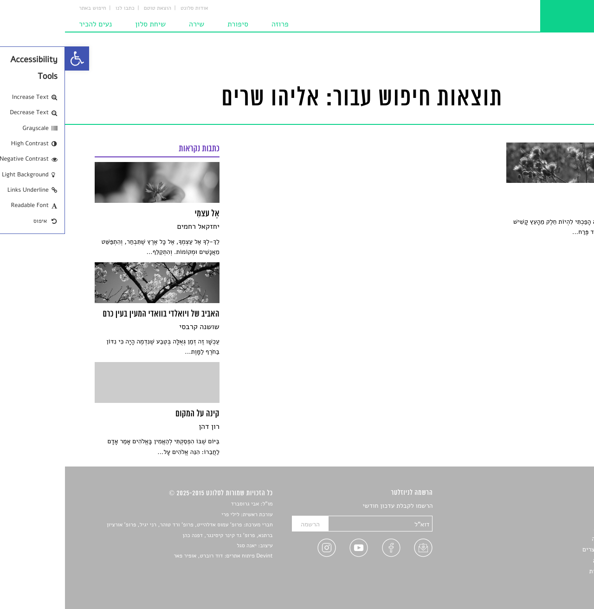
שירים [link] (556, 516)
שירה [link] (131, 24)
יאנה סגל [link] (182, 546)
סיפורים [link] (554, 506)
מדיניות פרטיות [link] (544, 571)
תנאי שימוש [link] (548, 582)
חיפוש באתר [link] (27, 8)
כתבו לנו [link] (60, 8)
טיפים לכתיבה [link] (546, 560)
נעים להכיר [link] (30, 24)
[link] (12, 58)
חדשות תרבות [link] (546, 528)
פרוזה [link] (215, 24)
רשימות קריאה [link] (545, 538)
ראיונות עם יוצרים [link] (540, 549)
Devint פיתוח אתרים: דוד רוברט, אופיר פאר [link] (158, 556)
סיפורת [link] (172, 24)
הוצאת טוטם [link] (92, 8)
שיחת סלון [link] (85, 24)
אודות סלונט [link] (129, 8)
